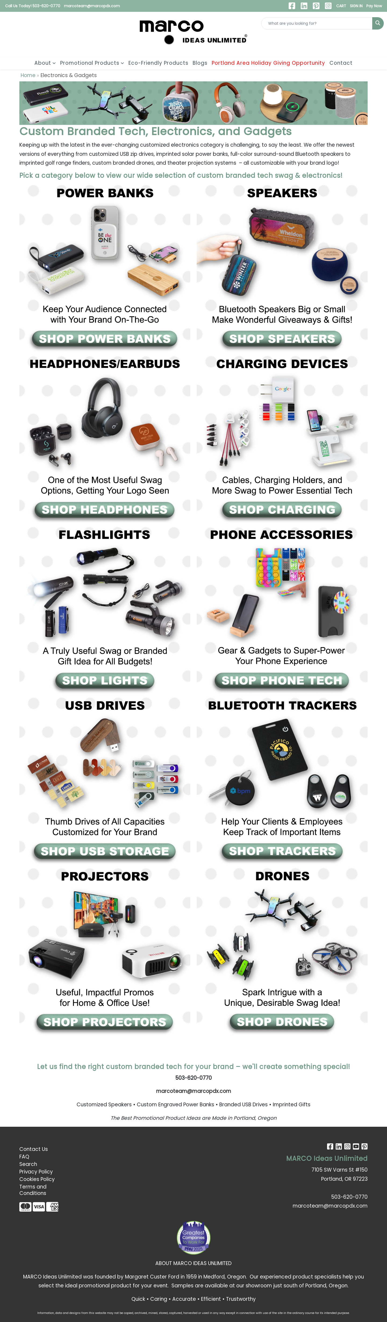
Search (28, 1164)
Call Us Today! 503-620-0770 (32, 6)
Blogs (200, 63)
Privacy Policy (36, 1171)
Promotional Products (89, 63)
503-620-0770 (349, 1197)
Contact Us (33, 1149)
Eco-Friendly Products (158, 63)
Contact (341, 63)
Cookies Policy (37, 1179)
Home (28, 75)
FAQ (24, 1156)
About (42, 63)
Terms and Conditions (32, 1190)
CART (341, 6)
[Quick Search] (316, 23)
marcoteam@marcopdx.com (92, 6)
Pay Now (374, 6)
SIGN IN (356, 6)
